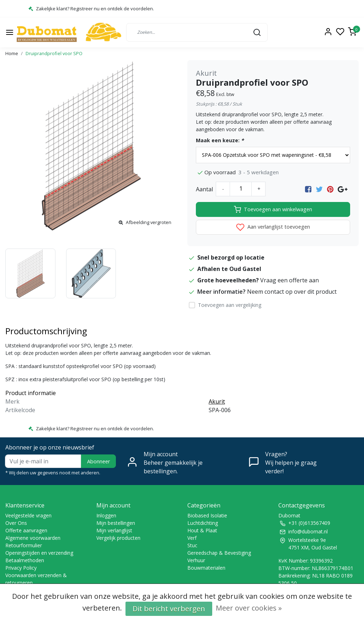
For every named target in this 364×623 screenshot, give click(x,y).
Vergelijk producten (118, 537)
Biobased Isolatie (207, 515)
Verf (192, 537)
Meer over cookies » (249, 608)
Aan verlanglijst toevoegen (273, 227)
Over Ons (16, 523)
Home (11, 53)
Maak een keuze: (220, 140)
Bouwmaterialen (206, 567)
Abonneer (98, 461)
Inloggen (106, 515)
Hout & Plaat (202, 530)
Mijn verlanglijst (114, 530)
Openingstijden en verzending (39, 552)
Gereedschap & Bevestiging (219, 552)
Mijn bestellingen (115, 523)
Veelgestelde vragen (28, 515)
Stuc (192, 545)
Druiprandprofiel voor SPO (54, 53)
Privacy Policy (21, 567)
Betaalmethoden (24, 560)
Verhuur (196, 560)
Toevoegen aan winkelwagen (273, 209)
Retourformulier (23, 545)
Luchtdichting (202, 523)
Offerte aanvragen (26, 530)
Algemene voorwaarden (32, 537)
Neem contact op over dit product (292, 291)
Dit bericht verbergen (169, 608)
